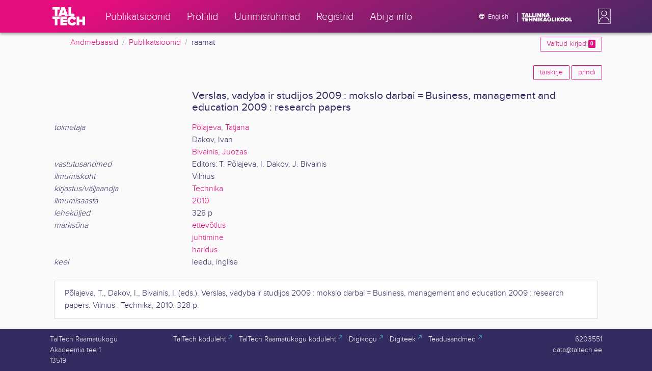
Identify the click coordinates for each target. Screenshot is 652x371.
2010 (200, 201)
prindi (586, 72)
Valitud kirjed (571, 44)
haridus (205, 250)
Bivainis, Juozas (219, 152)
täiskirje (551, 72)
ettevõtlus (209, 225)
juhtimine (208, 238)
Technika (207, 189)
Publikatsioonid (155, 42)
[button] (602, 16)
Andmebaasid (94, 42)
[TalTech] (68, 16)
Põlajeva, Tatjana (220, 127)
